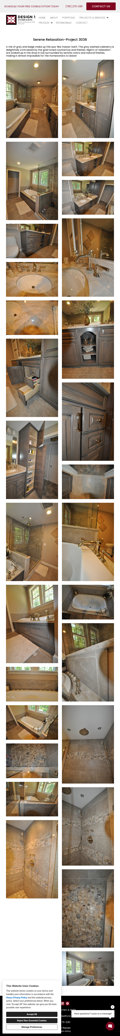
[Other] (67, 1003)
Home (42, 17)
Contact (82, 23)
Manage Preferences (31, 1027)
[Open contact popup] (110, 1026)
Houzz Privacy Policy (16, 997)
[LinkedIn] (63, 1003)
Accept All (32, 1014)
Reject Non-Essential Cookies (31, 1020)
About (54, 17)
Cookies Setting (64, 1031)
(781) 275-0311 (74, 6)
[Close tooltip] (112, 1007)
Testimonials (64, 23)
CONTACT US (101, 6)
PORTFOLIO (68, 17)
